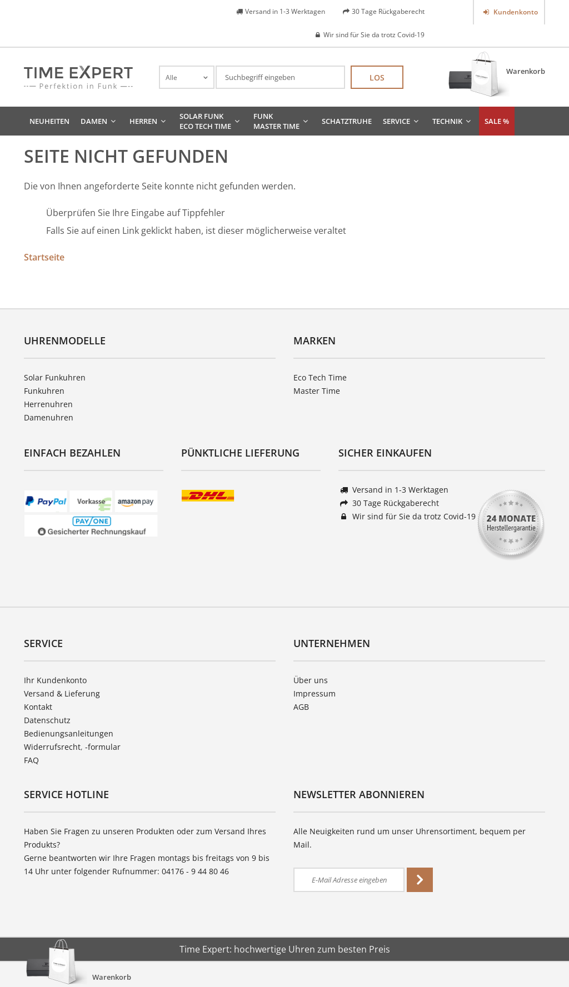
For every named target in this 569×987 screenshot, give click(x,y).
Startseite (44, 257)
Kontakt (38, 707)
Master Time (316, 390)
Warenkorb (525, 71)
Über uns (310, 680)
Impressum (314, 693)
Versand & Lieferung (62, 693)
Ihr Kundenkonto (55, 680)
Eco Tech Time (320, 377)
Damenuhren (48, 417)
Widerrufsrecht (52, 746)
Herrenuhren (48, 404)
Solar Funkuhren (55, 377)
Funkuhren (44, 390)
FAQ (31, 760)
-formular (103, 746)
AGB (301, 707)
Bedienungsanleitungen (68, 733)
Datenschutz (47, 720)
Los (377, 77)
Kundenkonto (515, 12)
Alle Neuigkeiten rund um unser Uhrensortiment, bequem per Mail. (409, 838)
